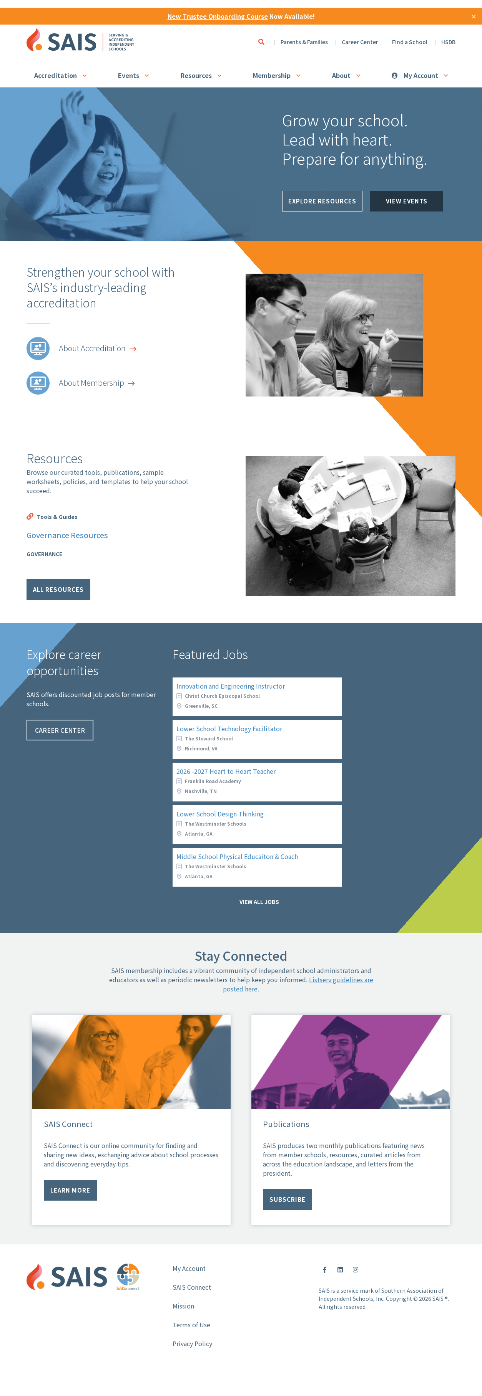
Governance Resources (67, 534)
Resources (196, 75)
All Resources (58, 589)
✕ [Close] (473, 16)
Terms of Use (191, 1324)
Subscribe (287, 1199)
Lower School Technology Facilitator (229, 728)
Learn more (70, 1190)
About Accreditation (92, 348)
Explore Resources (322, 204)
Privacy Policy (192, 1343)
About (341, 75)
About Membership (91, 382)
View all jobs (259, 901)
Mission (183, 1305)
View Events (406, 204)
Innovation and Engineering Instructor (230, 686)
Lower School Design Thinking (220, 813)
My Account (421, 75)
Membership (272, 75)
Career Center (360, 42)
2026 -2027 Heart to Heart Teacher (226, 771)
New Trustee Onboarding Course (218, 16)
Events (128, 75)
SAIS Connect (192, 1287)
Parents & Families (304, 42)
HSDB (448, 42)
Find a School (409, 42)
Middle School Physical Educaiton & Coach (237, 856)
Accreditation (55, 75)
